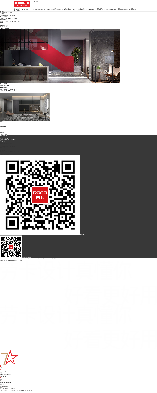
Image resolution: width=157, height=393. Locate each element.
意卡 (17, 89)
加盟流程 (11, 12)
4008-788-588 (3, 137)
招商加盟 (54, 8)
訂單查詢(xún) (6, 21)
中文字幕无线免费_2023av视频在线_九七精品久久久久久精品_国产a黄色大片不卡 (16, 390)
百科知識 (13, 15)
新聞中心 (2, 14)
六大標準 (2, 18)
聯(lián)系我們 (49, 9)
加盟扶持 (7, 12)
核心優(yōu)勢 (36, 9)
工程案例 (44, 9)
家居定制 (9, 15)
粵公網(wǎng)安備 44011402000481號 (7, 260)
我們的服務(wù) (3, 19)
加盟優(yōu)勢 (3, 12)
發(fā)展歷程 (22, 9)
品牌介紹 (41, 9)
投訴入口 (19, 21)
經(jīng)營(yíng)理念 (29, 9)
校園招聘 (7, 23)
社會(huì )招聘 (3, 23)
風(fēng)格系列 (10, 18)
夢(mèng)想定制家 (4, 25)
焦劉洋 (4, 26)
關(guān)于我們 (17, 8)
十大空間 (5, 18)
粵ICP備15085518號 (19, 260)
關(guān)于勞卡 (17, 9)
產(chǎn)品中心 (3, 16)
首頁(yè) (1, 89)
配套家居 (15, 18)
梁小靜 (1, 26)
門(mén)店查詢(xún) (13, 21)
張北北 (7, 26)
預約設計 (2, 21)
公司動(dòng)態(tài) (4, 15)
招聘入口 (2, 22)
